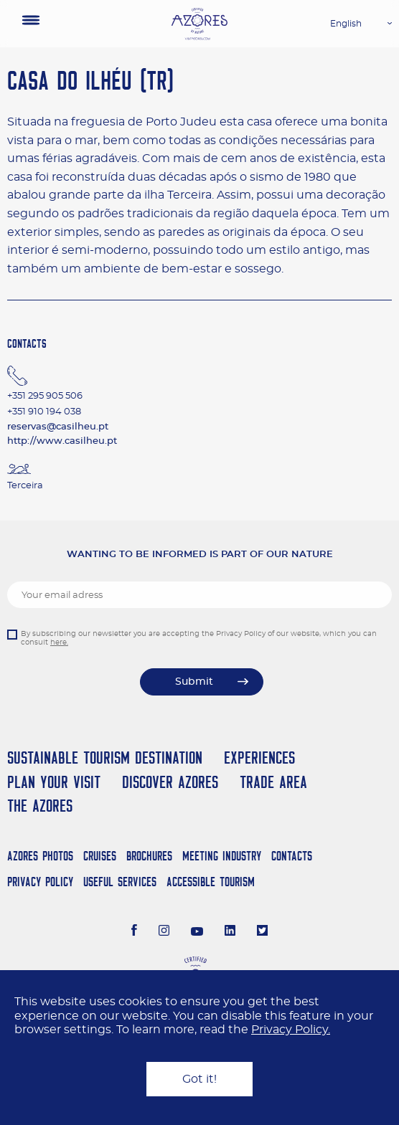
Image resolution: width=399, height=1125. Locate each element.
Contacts (291, 856)
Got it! (199, 1079)
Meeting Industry (221, 856)
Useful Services (119, 881)
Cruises (99, 856)
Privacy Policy (40, 881)
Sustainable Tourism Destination (104, 757)
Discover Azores (170, 782)
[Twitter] (262, 932)
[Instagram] (164, 932)
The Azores (39, 806)
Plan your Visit (53, 782)
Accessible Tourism (210, 881)
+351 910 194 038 (44, 412)
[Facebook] (134, 932)
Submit (194, 682)
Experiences (259, 757)
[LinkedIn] (230, 932)
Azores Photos (40, 856)
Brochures (149, 856)
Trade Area (273, 782)
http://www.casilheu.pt (62, 441)
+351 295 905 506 (45, 396)
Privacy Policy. (290, 1029)
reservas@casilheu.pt (57, 427)
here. (59, 642)
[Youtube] (197, 932)
